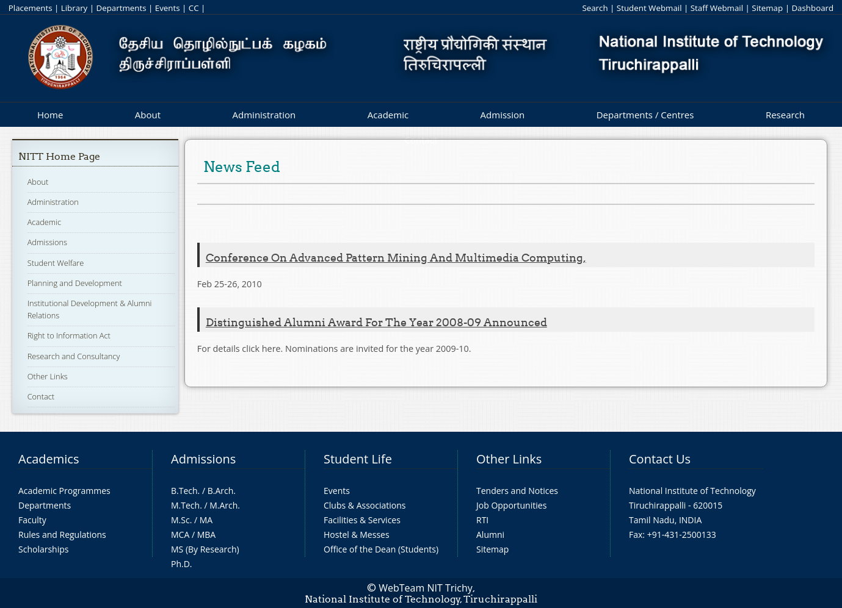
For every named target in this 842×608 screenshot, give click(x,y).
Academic (388, 115)
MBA (206, 534)
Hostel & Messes (357, 534)
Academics (48, 459)
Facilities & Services (362, 520)
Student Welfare (55, 262)
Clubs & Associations (365, 505)
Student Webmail (649, 7)
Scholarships (43, 549)
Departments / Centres (645, 115)
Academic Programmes (64, 490)
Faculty (32, 520)
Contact (40, 396)
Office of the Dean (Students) (381, 549)
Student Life (358, 459)
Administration (264, 115)
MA (206, 520)
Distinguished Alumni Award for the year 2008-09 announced (376, 322)
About (148, 115)
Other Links (47, 376)
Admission (503, 115)
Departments (121, 7)
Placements (31, 7)
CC (194, 7)
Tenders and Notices (517, 490)
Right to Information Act (69, 335)
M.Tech (185, 505)
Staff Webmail (717, 7)
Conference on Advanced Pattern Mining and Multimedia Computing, (396, 258)
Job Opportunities (511, 505)
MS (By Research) (205, 549)
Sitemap (767, 7)
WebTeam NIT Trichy (426, 588)
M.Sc (180, 520)
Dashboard (812, 7)
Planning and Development (74, 282)
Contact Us (660, 459)
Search (595, 7)
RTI (482, 520)
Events (167, 7)
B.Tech (184, 490)
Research (785, 115)
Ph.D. (181, 564)
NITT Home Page (59, 156)
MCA (180, 534)
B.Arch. (222, 490)
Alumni (490, 534)
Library (74, 7)
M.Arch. (224, 505)
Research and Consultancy (73, 356)
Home (50, 115)
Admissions (47, 242)
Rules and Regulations (62, 534)
